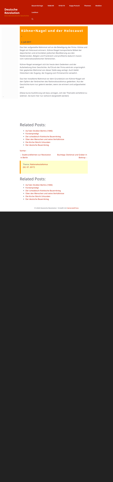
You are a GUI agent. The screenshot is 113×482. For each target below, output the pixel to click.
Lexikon (35, 12)
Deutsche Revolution (12, 11)
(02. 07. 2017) (29, 437)
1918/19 (61, 5)
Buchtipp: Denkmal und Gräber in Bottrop (72, 426)
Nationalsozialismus (39, 434)
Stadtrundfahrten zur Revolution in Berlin (35, 426)
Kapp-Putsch (74, 5)
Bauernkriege (37, 5)
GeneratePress (73, 478)
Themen (87, 5)
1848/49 (50, 5)
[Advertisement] (12, 60)
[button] (32, 19)
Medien (98, 5)
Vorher (23, 421)
